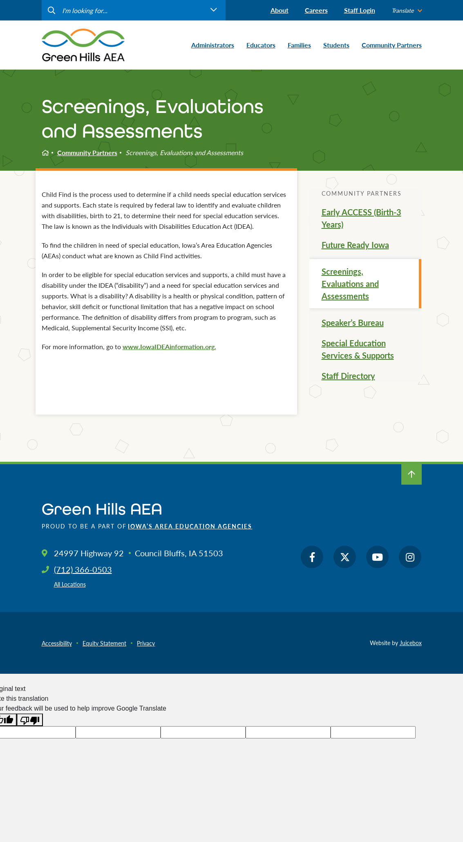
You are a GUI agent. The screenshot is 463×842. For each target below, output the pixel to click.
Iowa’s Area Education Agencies (190, 526)
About (280, 10)
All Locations (70, 584)
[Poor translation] (30, 719)
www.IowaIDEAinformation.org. (169, 346)
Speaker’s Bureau (353, 322)
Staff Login (359, 10)
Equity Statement (104, 643)
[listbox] (406, 10)
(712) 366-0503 (83, 569)
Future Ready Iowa (355, 245)
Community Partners (87, 152)
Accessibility (57, 643)
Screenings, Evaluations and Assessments (350, 284)
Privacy (146, 643)
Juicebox (411, 643)
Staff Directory (348, 375)
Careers (316, 10)
